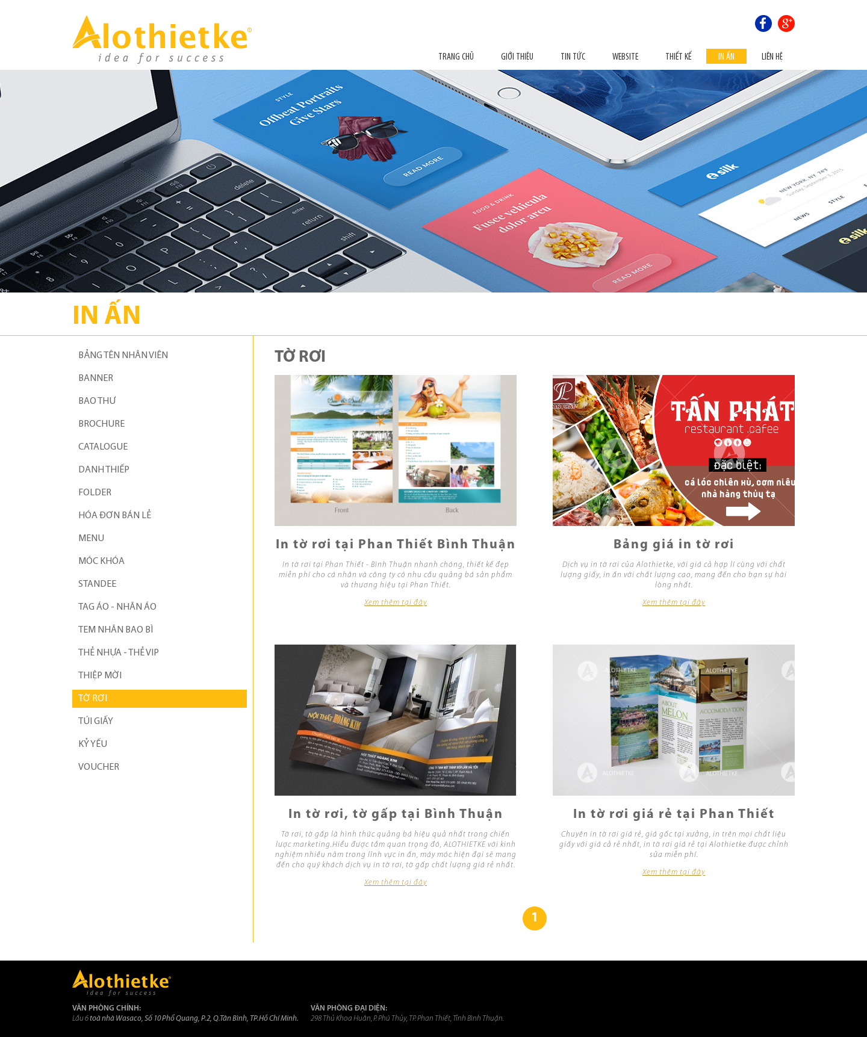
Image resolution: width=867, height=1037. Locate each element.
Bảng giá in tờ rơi (674, 545)
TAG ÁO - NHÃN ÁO (117, 607)
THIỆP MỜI (100, 676)
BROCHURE (101, 424)
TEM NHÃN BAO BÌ (115, 630)
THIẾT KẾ (678, 56)
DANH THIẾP (103, 470)
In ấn (726, 56)
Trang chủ (456, 56)
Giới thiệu (517, 56)
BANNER (95, 378)
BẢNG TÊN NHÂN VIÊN (123, 356)
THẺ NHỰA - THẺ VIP (118, 653)
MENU (91, 538)
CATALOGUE (103, 447)
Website (625, 56)
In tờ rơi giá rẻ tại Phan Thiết (674, 815)
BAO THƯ (97, 401)
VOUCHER (98, 767)
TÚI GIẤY (95, 721)
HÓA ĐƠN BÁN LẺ (114, 516)
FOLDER (94, 493)
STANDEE (97, 584)
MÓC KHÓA (101, 561)
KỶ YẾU (92, 744)
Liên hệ (772, 56)
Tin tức (573, 56)
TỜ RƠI (92, 699)
